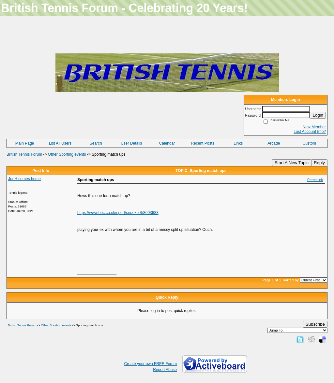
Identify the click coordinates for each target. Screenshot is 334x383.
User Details (131, 143)
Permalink (315, 180)
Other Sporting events (67, 154)
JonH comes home (24, 179)
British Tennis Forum (24, 154)
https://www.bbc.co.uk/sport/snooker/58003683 (118, 212)
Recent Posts (202, 143)
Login (317, 115)
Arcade (273, 143)
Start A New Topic (292, 162)
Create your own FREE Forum (150, 364)
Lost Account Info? (310, 131)
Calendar (167, 143)
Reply (319, 162)
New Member (314, 127)
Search (96, 143)
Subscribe (315, 324)
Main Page (24, 143)
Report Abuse (165, 369)
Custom (309, 143)
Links (238, 143)
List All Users (60, 143)
